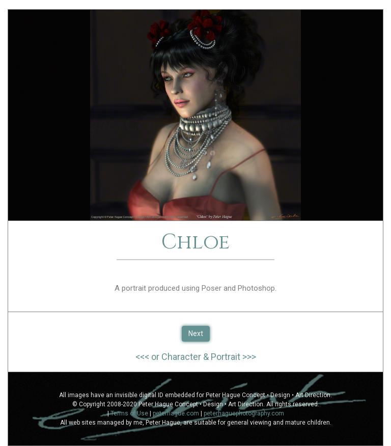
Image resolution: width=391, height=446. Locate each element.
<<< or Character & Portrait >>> (195, 356)
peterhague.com (176, 413)
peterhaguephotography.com (244, 413)
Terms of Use (129, 413)
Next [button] (195, 333)
